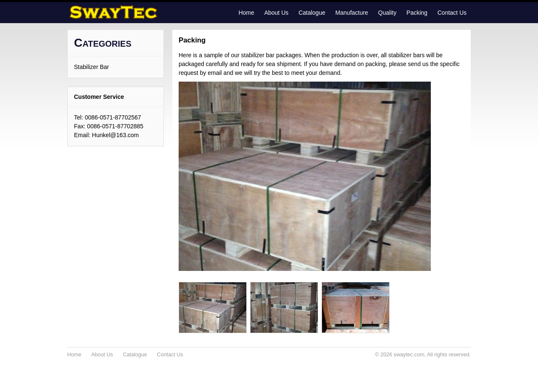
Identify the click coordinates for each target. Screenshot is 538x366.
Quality (387, 12)
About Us (276, 12)
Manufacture (351, 12)
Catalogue (311, 12)
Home (246, 12)
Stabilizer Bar (91, 67)
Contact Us (452, 12)
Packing (416, 12)
